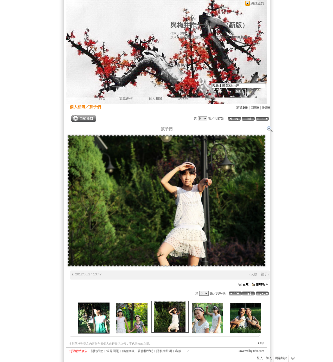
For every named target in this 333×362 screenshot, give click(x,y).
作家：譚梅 (178, 33)
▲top (260, 343)
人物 (254, 274)
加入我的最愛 (218, 37)
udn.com (258, 351)
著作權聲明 (145, 351)
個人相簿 (155, 98)
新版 (235, 25)
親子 (264, 274)
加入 (269, 358)
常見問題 (112, 351)
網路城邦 (257, 3)
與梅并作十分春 (193, 25)
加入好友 (176, 37)
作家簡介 (211, 98)
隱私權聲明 (164, 351)
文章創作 (126, 98)
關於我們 (97, 351)
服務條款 (128, 351)
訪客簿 (183, 98)
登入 (260, 358)
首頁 (102, 98)
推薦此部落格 (196, 37)
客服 (178, 351)
